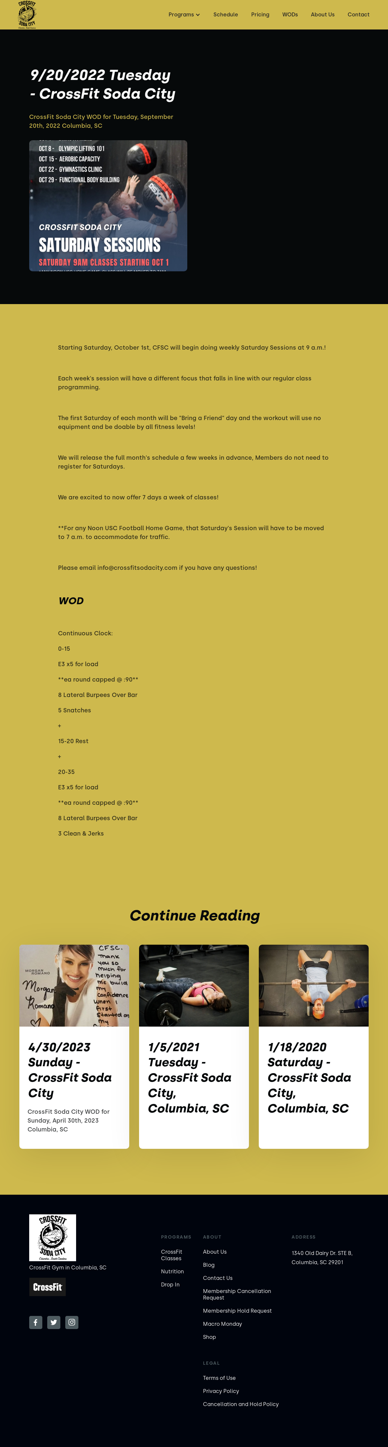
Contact (359, 14)
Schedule (226, 14)
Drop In (170, 1285)
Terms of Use (219, 1378)
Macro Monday (222, 1324)
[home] (27, 14)
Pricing (260, 14)
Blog (208, 1265)
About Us (323, 14)
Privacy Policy (221, 1391)
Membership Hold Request (237, 1311)
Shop (209, 1337)
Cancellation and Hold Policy (241, 1404)
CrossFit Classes (171, 1255)
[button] (183, 15)
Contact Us (218, 1278)
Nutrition (172, 1271)
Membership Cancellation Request (237, 1294)
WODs (290, 14)
